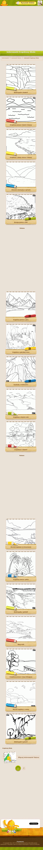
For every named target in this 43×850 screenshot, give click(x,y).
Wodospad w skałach (21, 92)
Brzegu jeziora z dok (20, 222)
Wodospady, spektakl (21, 612)
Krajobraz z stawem (21, 449)
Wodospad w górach (21, 742)
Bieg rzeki (21, 644)
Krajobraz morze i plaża (21, 579)
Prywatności (20, 841)
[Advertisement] (21, 27)
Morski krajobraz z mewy (21, 709)
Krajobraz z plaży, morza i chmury (21, 157)
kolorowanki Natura (31, 757)
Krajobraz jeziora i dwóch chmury (21, 125)
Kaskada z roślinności (21, 384)
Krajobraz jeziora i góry (21, 320)
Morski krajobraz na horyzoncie (21, 547)
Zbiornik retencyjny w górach (21, 190)
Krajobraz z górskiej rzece (20, 352)
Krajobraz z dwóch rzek (21, 417)
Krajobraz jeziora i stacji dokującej (21, 677)
